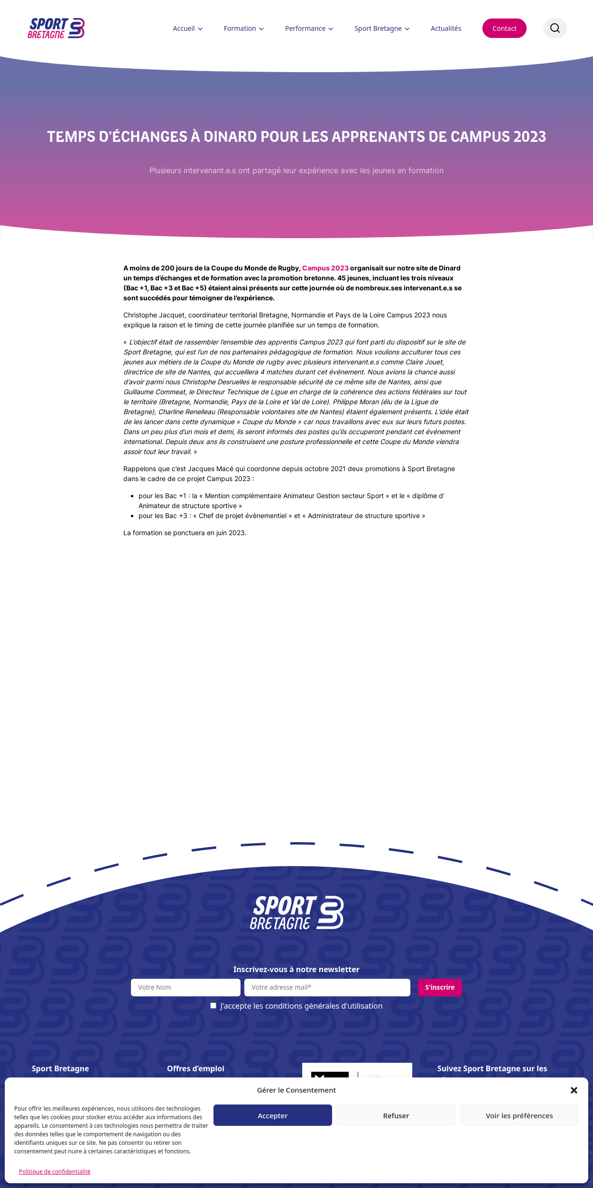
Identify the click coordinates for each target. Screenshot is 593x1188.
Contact (504, 28)
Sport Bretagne (378, 28)
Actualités (446, 28)
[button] (574, 1090)
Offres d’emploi (195, 1068)
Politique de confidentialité (55, 1172)
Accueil (184, 28)
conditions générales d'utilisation (324, 1006)
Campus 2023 (325, 268)
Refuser (396, 1115)
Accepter (272, 1115)
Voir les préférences (519, 1115)
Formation (240, 28)
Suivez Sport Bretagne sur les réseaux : (492, 1074)
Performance (305, 28)
